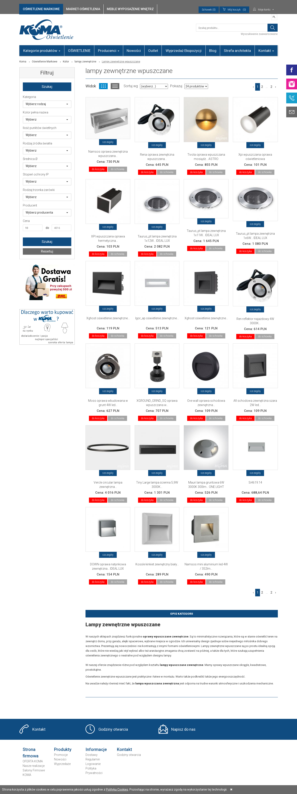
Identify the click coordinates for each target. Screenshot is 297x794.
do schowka (117, 169)
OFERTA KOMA (33, 761)
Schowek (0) (209, 9)
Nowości (134, 50)
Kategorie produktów (41, 50)
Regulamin (93, 759)
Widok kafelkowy (103, 86)
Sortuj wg (131, 86)
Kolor (66, 61)
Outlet (153, 50)
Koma (22, 61)
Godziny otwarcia (113, 729)
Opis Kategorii (181, 613)
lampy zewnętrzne (85, 61)
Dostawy (92, 755)
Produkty (63, 749)
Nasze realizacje (34, 766)
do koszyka (98, 169)
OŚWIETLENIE (79, 50)
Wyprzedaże (62, 764)
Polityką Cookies (117, 789)
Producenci (108, 50)
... (267, 87)
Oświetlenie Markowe (44, 61)
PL (274, 17)
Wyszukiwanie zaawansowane (259, 34)
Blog (212, 50)
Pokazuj (176, 86)
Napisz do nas (183, 729)
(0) (234, 9)
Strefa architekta (237, 50)
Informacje (96, 749)
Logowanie (93, 764)
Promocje (61, 755)
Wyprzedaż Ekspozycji (184, 50)
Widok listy (115, 86)
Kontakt (266, 50)
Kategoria (29, 96)
